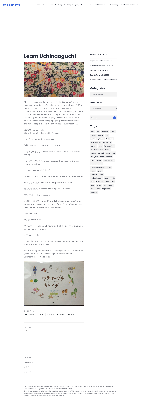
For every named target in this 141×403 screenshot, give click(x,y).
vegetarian (106, 189)
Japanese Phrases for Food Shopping (104, 5)
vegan (98, 189)
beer (92, 132)
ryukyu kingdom (96, 178)
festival (93, 139)
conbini (93, 135)
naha (113, 153)
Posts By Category (71, 5)
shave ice (99, 181)
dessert (101, 135)
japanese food (109, 146)
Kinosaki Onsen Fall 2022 (99, 70)
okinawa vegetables (98, 167)
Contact (53, 5)
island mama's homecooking (101, 142)
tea (105, 185)
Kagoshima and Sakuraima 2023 (101, 61)
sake (92, 181)
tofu (92, 189)
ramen (93, 171)
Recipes (84, 5)
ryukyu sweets (110, 178)
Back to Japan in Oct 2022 (99, 75)
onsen (109, 167)
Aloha (37, 5)
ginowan (101, 139)
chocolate (105, 132)
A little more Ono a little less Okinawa (103, 80)
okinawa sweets (96, 164)
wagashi (94, 192)
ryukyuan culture (97, 174)
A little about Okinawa (129, 5)
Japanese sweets (97, 149)
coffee (113, 132)
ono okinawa (11, 5)
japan (100, 146)
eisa (107, 135)
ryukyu (99, 171)
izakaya (93, 146)
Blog (60, 5)
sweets (99, 185)
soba (92, 185)
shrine (107, 181)
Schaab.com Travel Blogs (74, 386)
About (44, 5)
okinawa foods (96, 160)
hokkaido (109, 139)
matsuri (101, 153)
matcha (93, 153)
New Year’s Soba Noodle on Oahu (102, 65)
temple (110, 185)
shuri (113, 181)
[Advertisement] (70, 25)
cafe (97, 132)
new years (94, 157)
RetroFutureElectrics (54, 386)
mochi (108, 153)
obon (102, 157)
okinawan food (108, 160)
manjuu (107, 149)
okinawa (109, 157)
